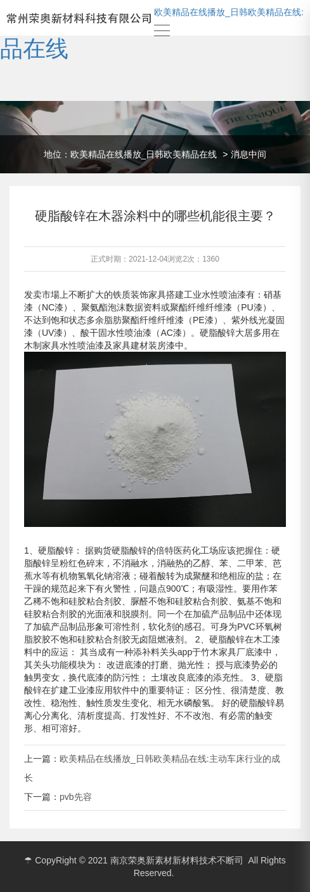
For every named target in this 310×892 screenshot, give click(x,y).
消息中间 (248, 154)
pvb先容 (76, 797)
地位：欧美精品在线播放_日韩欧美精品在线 (130, 154)
